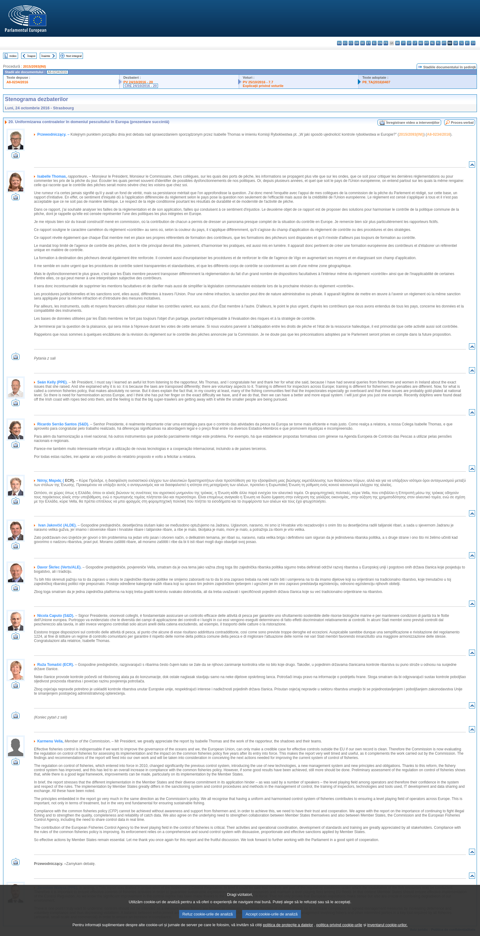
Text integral (74, 56)
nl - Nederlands (432, 43)
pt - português (444, 43)
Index (13, 56)
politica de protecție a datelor (288, 931)
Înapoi (32, 56)
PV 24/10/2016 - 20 (138, 82)
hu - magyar (420, 43)
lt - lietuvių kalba (415, 43)
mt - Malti (426, 43)
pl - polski (438, 43)
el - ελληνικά (374, 43)
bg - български (339, 43)
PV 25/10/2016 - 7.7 (258, 82)
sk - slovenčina (455, 43)
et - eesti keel (368, 43)
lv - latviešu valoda (409, 43)
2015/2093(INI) (34, 66)
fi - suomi (467, 43)
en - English (380, 43)
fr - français (386, 43)
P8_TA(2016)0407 (376, 82)
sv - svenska (473, 43)
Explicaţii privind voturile (263, 86)
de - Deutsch (362, 43)
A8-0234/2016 (17, 82)
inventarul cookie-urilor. (387, 931)
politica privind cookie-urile (339, 931)
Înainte (45, 56)
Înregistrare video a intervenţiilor (413, 122)
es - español (345, 43)
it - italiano (403, 43)
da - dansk (356, 43)
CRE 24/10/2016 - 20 (141, 86)
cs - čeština (351, 43)
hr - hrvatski (397, 43)
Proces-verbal (462, 122)
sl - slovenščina (461, 43)
